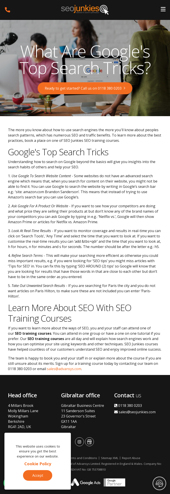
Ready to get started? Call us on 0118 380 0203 (83, 88)
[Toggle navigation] (163, 10)
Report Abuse (131, 458)
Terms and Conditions (82, 458)
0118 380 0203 (128, 405)
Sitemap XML (109, 458)
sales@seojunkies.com (135, 411)
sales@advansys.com (64, 368)
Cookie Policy (37, 463)
